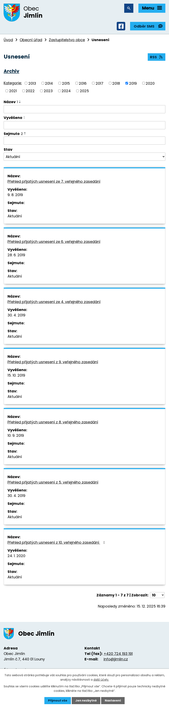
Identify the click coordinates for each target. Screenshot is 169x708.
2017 (99, 83)
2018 (116, 83)
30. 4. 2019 (16, 315)
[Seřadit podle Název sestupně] (20, 102)
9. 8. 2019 (15, 194)
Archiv (11, 71)
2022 (30, 90)
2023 (48, 90)
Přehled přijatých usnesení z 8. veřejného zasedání (52, 422)
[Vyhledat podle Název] (84, 109)
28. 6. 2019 (16, 254)
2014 (49, 83)
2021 (13, 90)
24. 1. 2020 (16, 555)
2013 (32, 83)
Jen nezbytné (86, 700)
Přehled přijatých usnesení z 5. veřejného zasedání (52, 482)
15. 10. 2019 (16, 375)
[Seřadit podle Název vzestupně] (20, 101)
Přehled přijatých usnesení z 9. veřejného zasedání (52, 361)
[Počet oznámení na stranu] (157, 595)
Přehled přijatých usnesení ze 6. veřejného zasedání (53, 241)
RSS (156, 57)
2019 (133, 83)
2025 (84, 90)
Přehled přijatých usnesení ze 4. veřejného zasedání (54, 301)
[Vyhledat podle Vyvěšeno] (84, 125)
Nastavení (113, 700)
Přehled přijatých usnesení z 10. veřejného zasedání (57, 542)
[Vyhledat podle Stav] (84, 157)
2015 (66, 83)
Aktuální (14, 216)
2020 (150, 83)
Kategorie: (13, 82)
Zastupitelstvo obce (67, 39)
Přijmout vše (57, 700)
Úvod (8, 39)
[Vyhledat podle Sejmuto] (84, 141)
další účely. (101, 680)
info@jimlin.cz (116, 659)
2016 (83, 83)
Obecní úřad (31, 39)
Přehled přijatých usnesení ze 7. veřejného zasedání (53, 181)
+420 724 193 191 (118, 653)
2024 (66, 90)
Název (11, 101)
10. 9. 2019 (15, 435)
